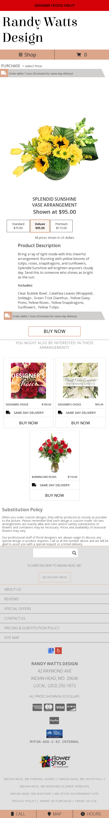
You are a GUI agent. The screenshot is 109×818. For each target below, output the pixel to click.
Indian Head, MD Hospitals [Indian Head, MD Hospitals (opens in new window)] (81, 779)
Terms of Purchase (56, 801)
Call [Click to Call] (18, 814)
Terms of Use (86, 801)
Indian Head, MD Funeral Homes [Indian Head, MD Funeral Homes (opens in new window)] (30, 779)
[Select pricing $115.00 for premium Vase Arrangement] (61, 226)
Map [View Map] (55, 814)
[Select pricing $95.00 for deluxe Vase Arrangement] (40, 226)
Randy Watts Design (39, 30)
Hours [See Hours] (91, 814)
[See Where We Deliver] (55, 577)
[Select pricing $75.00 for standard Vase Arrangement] (18, 226)
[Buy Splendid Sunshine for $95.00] (54, 331)
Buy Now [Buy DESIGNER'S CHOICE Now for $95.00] (80, 423)
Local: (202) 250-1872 (54, 685)
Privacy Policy (24, 801)
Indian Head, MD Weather (30, 794)
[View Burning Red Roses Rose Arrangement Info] (54, 453)
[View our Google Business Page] (50, 652)
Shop (27, 54)
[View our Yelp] (58, 652)
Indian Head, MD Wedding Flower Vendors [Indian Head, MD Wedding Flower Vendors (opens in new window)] (54, 786)
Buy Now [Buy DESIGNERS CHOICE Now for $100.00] (28, 423)
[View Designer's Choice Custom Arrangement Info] (80, 380)
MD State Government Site (76, 794)
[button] (54, 734)
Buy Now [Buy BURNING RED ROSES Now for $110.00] (54, 495)
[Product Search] (55, 553)
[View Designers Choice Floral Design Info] (28, 380)
